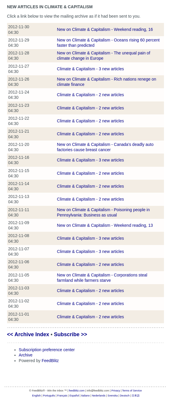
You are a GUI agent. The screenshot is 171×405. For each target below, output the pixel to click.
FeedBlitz (50, 360)
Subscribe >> (70, 334)
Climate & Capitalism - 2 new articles (90, 94)
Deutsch (125, 395)
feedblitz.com (77, 390)
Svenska (113, 395)
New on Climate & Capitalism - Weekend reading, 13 (105, 225)
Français (62, 395)
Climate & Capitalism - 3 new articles (90, 68)
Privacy (115, 390)
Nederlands (98, 395)
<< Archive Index (28, 334)
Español (74, 395)
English (36, 395)
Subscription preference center (47, 349)
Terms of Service (132, 390)
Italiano (85, 395)
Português (49, 395)
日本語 (136, 395)
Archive (26, 355)
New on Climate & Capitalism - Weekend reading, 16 (105, 29)
